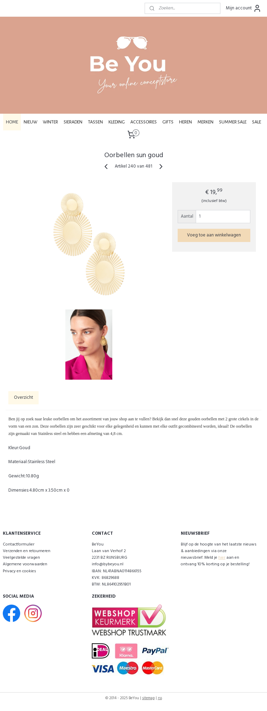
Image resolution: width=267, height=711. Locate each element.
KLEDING (116, 122)
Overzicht (23, 397)
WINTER (50, 122)
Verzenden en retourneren (26, 551)
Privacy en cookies (19, 571)
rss (160, 698)
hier (221, 557)
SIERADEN (73, 122)
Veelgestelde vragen (21, 557)
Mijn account (243, 8)
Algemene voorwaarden (25, 564)
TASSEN (95, 122)
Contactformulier (18, 544)
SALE (256, 122)
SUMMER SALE (232, 122)
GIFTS (167, 122)
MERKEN (205, 122)
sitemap (148, 698)
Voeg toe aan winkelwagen (214, 235)
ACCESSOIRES (143, 122)
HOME (12, 122)
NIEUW (30, 122)
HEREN (185, 122)
